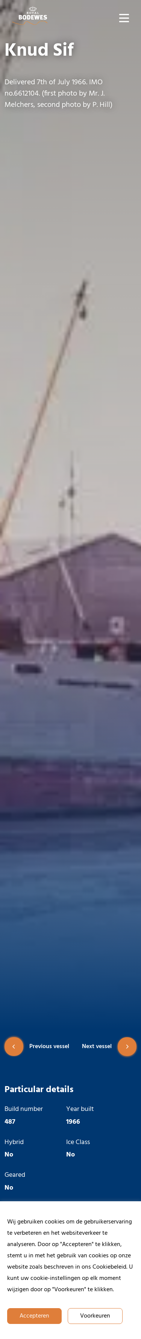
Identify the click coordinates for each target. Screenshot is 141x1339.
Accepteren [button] (34, 1316)
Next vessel (109, 1046)
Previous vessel (37, 1046)
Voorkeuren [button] (95, 1316)
